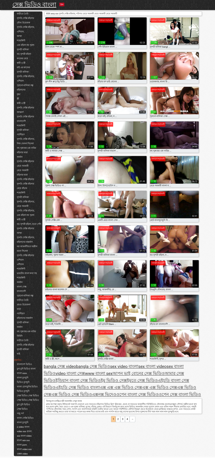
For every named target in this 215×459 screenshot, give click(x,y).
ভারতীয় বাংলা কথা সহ (27, 273)
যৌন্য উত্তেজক (23, 22)
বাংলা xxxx (22, 373)
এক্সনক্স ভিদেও (104, 394)
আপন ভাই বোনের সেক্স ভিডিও (139, 373)
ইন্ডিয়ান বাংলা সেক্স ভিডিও (78, 380)
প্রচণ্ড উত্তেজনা (23, 304)
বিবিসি (20, 336)
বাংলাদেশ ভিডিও (24, 364)
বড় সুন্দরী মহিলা (24, 54)
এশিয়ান (20, 81)
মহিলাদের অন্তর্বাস (25, 242)
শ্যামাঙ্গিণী (21, 40)
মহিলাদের (21, 89)
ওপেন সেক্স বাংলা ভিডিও (180, 394)
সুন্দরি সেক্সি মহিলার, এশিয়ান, (25, 29)
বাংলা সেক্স (21, 286)
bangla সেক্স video (60, 366)
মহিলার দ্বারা (22, 152)
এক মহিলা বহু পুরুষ (25, 45)
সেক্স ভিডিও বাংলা (34, 4)
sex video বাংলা (124, 366)
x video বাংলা (23, 427)
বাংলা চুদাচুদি (22, 377)
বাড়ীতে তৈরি (22, 13)
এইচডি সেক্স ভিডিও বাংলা (78, 387)
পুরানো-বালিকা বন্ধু (25, 85)
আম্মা (19, 36)
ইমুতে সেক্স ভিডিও (142, 380)
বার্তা (19, 309)
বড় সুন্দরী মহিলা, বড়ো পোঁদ (29, 224)
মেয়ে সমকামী (23, 166)
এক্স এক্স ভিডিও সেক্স (159, 387)
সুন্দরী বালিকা (23, 49)
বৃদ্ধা (18, 94)
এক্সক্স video (22, 453)
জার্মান (20, 157)
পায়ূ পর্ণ (20, 413)
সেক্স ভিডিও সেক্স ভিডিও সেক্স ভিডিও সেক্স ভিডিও (28, 397)
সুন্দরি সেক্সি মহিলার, (25, 76)
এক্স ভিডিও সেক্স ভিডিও (71, 394)
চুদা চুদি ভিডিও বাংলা (26, 368)
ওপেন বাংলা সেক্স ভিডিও (137, 394)
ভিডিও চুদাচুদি (23, 382)
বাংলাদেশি (21, 121)
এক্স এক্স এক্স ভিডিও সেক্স (121, 387)
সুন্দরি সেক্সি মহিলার (25, 18)
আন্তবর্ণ (20, 112)
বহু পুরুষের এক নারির (26, 148)
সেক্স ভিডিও (22, 409)
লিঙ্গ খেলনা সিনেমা (25, 143)
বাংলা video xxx (24, 449)
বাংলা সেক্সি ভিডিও (25, 418)
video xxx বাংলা (24, 431)
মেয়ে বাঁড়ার (22, 188)
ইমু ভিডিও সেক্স (114, 380)
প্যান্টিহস (21, 134)
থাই (18, 353)
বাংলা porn (22, 444)
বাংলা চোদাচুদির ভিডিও (27, 386)
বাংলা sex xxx (23, 440)
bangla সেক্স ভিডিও (93, 366)
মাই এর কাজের (23, 67)
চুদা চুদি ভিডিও (23, 404)
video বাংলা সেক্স (70, 373)
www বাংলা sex (99, 373)
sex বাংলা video (152, 366)
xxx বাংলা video (24, 436)
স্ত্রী (18, 98)
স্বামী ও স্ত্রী (21, 63)
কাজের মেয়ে (22, 58)
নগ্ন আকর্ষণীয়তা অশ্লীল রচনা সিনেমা (27, 248)
